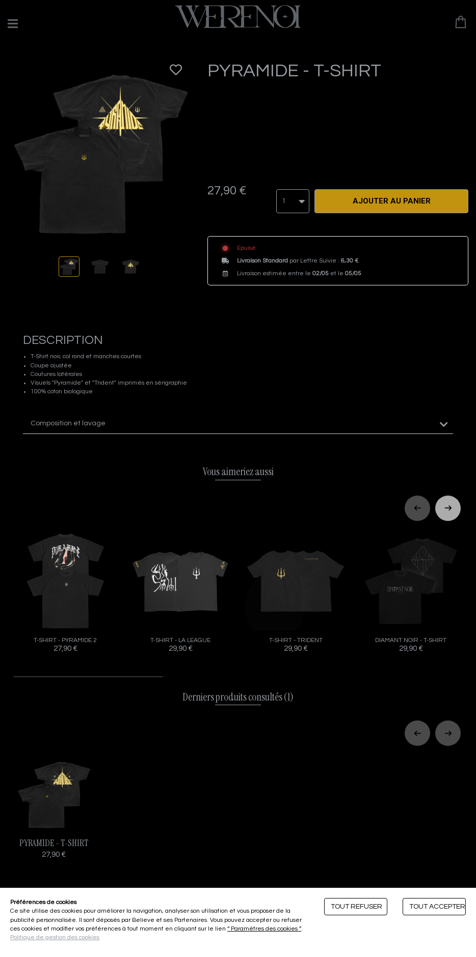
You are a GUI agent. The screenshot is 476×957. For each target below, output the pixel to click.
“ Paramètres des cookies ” (264, 928)
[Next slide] (448, 503)
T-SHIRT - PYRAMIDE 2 (65, 587)
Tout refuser (356, 906)
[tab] (238, 419)
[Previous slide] (417, 503)
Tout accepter (437, 906)
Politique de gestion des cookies (54, 937)
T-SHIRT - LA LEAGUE (180, 587)
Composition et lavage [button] (68, 418)
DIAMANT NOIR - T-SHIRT (411, 587)
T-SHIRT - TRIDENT (296, 587)
